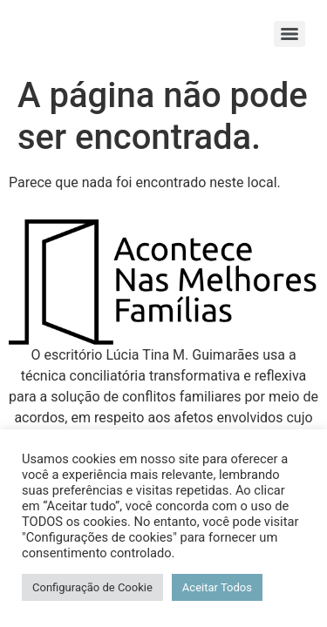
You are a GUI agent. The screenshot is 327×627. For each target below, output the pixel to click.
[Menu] (289, 34)
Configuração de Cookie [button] (92, 587)
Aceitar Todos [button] (217, 587)
